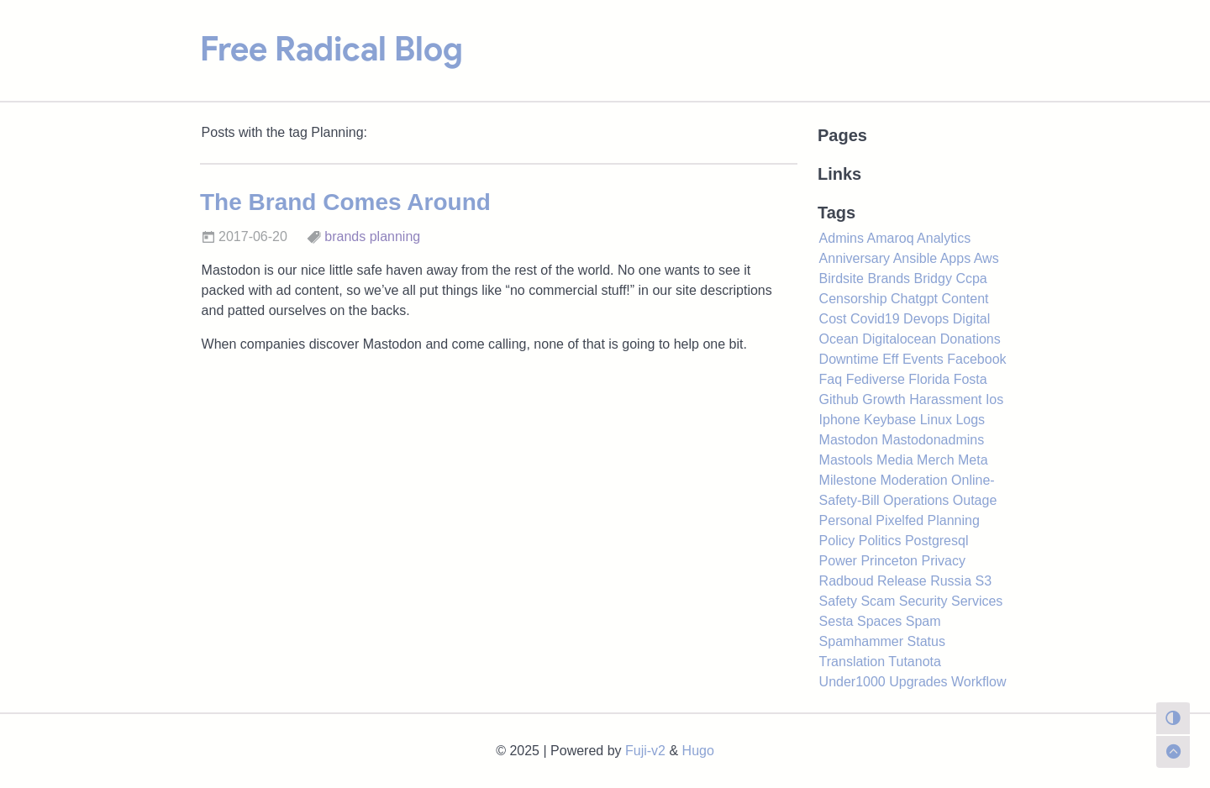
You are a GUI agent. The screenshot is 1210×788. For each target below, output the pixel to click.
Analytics (944, 238)
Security (923, 601)
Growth (884, 399)
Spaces (879, 621)
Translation (852, 661)
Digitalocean (899, 339)
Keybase (890, 419)
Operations (916, 500)
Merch (935, 460)
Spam (923, 621)
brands (345, 236)
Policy (837, 540)
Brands (888, 278)
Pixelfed (899, 520)
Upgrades (918, 682)
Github (839, 399)
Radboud (846, 581)
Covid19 (875, 319)
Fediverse (875, 379)
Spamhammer (861, 641)
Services (976, 601)
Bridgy (933, 278)
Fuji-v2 (645, 750)
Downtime (849, 359)
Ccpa (970, 278)
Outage (975, 500)
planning (395, 236)
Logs (970, 419)
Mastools (846, 460)
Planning (954, 520)
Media (894, 460)
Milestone (847, 480)
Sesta (836, 621)
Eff (890, 359)
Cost (833, 319)
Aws (986, 258)
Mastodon (848, 440)
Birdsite (841, 278)
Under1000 (852, 682)
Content (964, 299)
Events (923, 359)
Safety (838, 601)
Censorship (853, 299)
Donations (970, 339)
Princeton (889, 561)
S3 (984, 581)
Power (838, 561)
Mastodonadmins (932, 440)
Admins (841, 238)
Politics (880, 540)
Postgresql (937, 540)
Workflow (979, 682)
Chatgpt (914, 299)
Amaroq (890, 238)
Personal (845, 520)
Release (902, 581)
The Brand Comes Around (345, 202)
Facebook (976, 359)
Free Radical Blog (331, 49)
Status (926, 641)
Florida (929, 379)
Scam (877, 601)
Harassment (945, 399)
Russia (950, 581)
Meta (973, 460)
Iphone (839, 419)
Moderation (914, 480)
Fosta (970, 379)
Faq (831, 379)
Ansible (915, 258)
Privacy (943, 561)
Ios (994, 399)
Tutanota (914, 661)
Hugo (698, 750)
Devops (926, 319)
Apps (955, 258)
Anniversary (854, 258)
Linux (936, 419)
